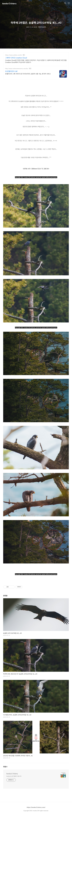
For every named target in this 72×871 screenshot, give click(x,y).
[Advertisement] (36, 593)
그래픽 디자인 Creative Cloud (16, 58)
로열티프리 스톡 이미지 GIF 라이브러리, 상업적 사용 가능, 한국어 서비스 (28, 74)
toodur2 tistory (9, 3)
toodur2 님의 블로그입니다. (14, 802)
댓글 (5, 793)
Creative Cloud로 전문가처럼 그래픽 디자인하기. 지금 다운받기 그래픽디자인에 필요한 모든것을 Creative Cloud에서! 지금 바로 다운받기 (36, 61)
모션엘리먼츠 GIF (11, 71)
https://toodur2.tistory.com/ (36, 833)
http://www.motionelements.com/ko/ (16, 68)
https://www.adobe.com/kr (13, 55)
